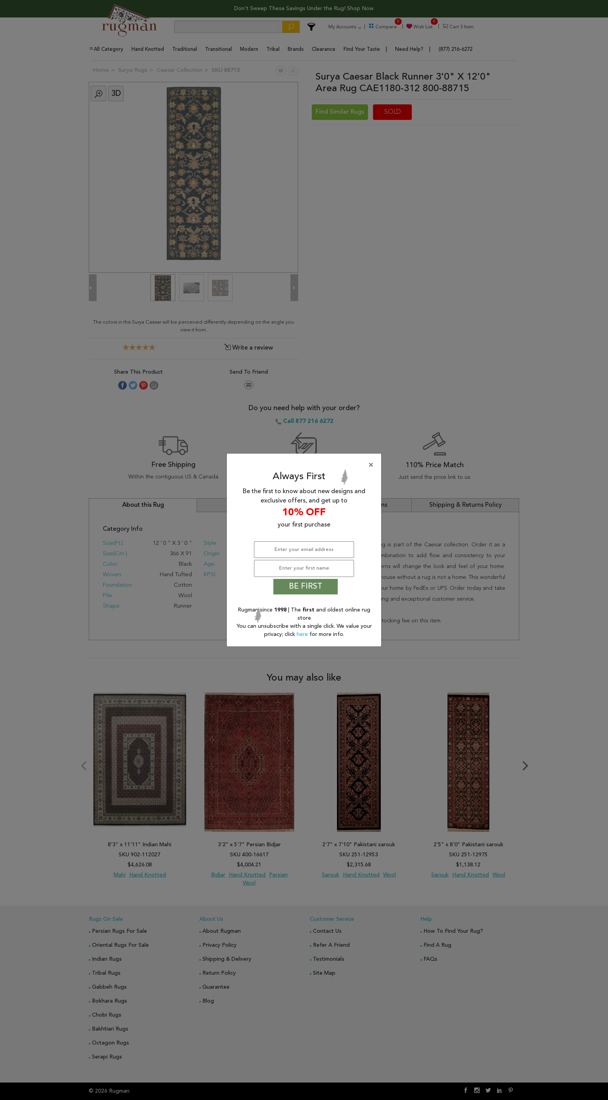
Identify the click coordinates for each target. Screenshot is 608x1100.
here (303, 634)
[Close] (305, 465)
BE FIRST (305, 587)
